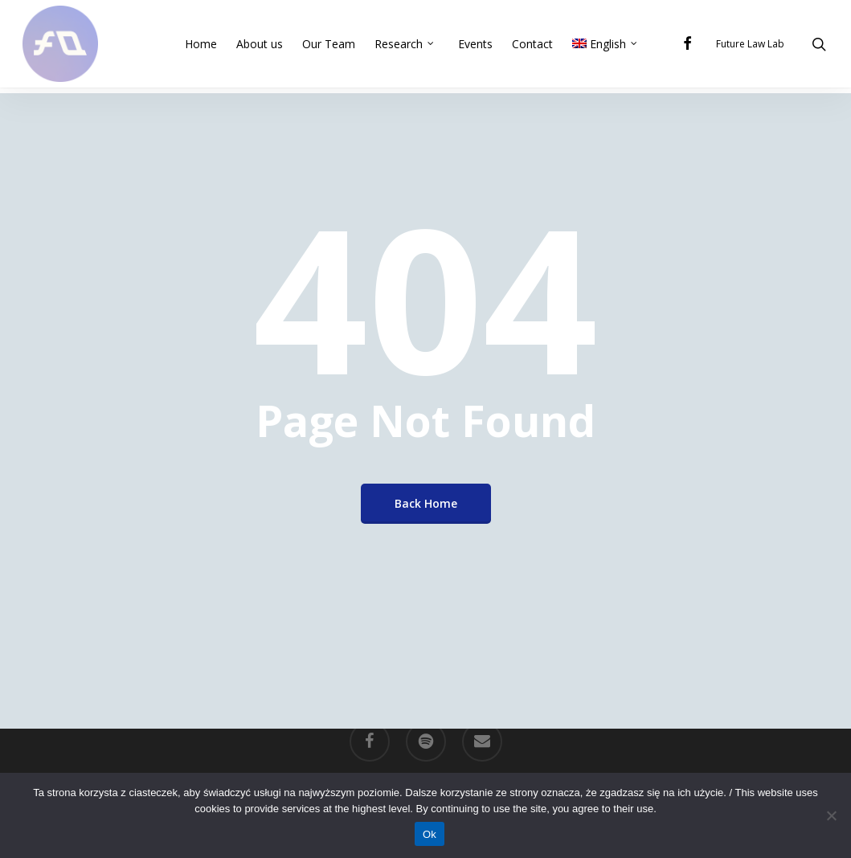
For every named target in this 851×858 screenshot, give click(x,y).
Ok (429, 834)
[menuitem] (607, 47)
